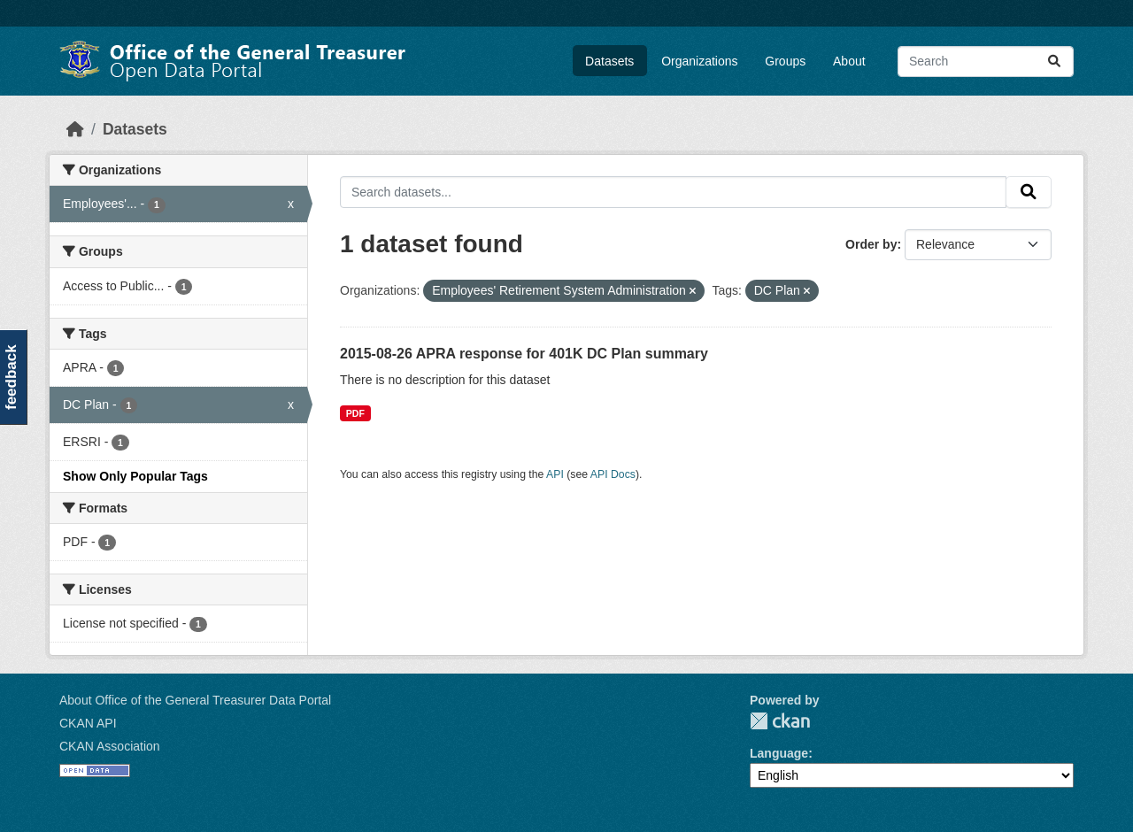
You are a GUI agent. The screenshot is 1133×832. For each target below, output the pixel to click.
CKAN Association (109, 746)
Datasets (609, 61)
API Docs (613, 474)
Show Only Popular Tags (135, 476)
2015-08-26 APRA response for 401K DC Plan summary (524, 353)
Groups (785, 61)
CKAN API (88, 723)
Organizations (699, 61)
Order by (871, 244)
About (849, 61)
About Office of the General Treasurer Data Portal (195, 700)
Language (779, 753)
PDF (355, 413)
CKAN (780, 721)
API (555, 474)
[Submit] (1054, 61)
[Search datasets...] (986, 61)
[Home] (75, 129)
